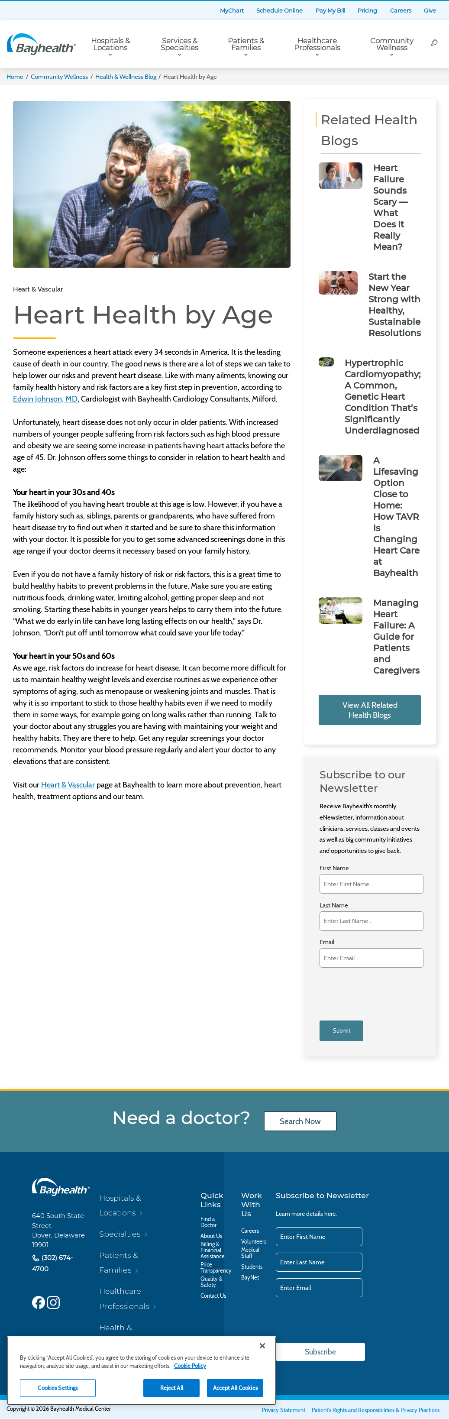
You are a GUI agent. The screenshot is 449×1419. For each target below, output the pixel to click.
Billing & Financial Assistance (212, 1250)
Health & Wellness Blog (125, 77)
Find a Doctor (208, 1222)
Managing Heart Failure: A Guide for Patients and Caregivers (396, 637)
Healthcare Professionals (317, 44)
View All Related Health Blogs (370, 710)
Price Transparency (216, 1268)
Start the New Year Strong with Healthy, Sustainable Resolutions (394, 305)
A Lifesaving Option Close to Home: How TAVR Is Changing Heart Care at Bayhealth (396, 516)
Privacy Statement (283, 1410)
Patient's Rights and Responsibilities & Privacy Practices (375, 1410)
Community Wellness (391, 44)
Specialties (119, 1233)
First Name (334, 868)
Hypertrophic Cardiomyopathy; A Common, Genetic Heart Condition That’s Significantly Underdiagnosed (383, 397)
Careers (400, 10)
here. (330, 1214)
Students (251, 1267)
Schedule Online (279, 10)
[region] (141, 1370)
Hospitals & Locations (110, 44)
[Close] (262, 1345)
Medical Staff (250, 1253)
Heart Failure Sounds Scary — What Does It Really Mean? (390, 207)
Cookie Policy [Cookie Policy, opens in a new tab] (190, 1365)
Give (430, 10)
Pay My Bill (330, 10)
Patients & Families (246, 44)
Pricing (367, 10)
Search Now (300, 1121)
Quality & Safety (211, 1282)
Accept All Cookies (235, 1387)
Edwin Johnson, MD (45, 399)
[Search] (435, 44)
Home (14, 77)
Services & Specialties (179, 44)
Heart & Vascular (68, 785)
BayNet (250, 1278)
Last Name (334, 905)
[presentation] (368, 988)
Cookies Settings (58, 1387)
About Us (211, 1236)
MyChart (232, 10)
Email (327, 942)
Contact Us (213, 1296)
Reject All (171, 1387)
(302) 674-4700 (52, 1263)
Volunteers (253, 1242)
